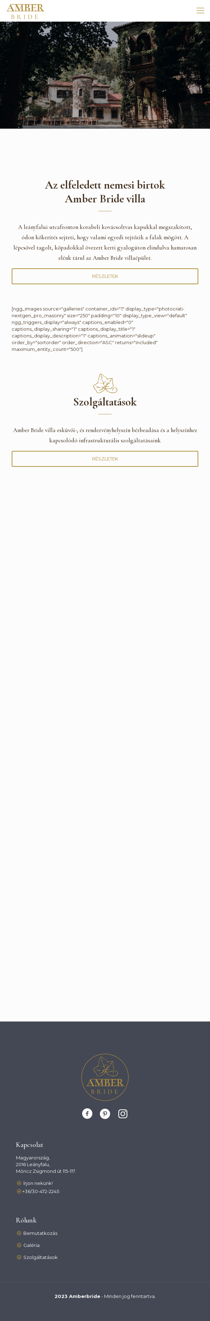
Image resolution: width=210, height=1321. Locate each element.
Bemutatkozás (40, 1233)
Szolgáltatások (40, 1257)
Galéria (31, 1245)
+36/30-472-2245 (40, 1191)
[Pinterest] (105, 1113)
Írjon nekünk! (38, 1183)
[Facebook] (87, 1113)
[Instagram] (122, 1113)
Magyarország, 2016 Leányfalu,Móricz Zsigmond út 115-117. (46, 1164)
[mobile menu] (200, 11)
